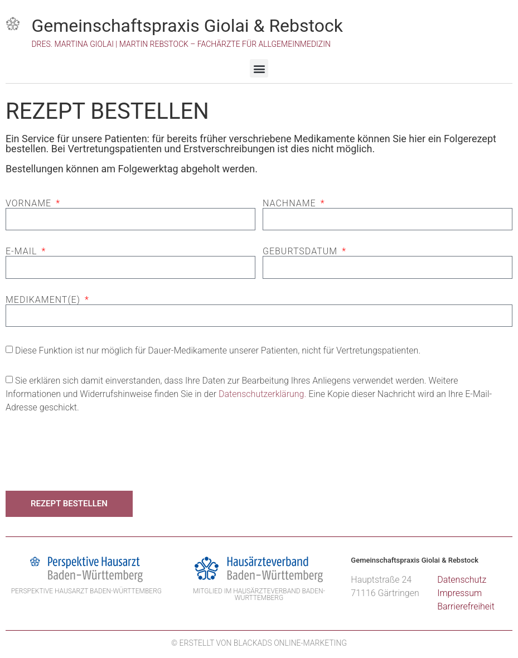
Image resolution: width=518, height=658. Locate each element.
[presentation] (90, 452)
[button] (259, 68)
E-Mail (23, 251)
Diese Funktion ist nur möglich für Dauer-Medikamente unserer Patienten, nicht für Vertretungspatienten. (217, 350)
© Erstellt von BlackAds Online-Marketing (259, 642)
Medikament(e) (44, 300)
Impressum (459, 593)
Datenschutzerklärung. (262, 394)
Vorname (30, 203)
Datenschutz (461, 579)
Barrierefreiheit (466, 606)
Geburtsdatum (301, 251)
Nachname (290, 203)
